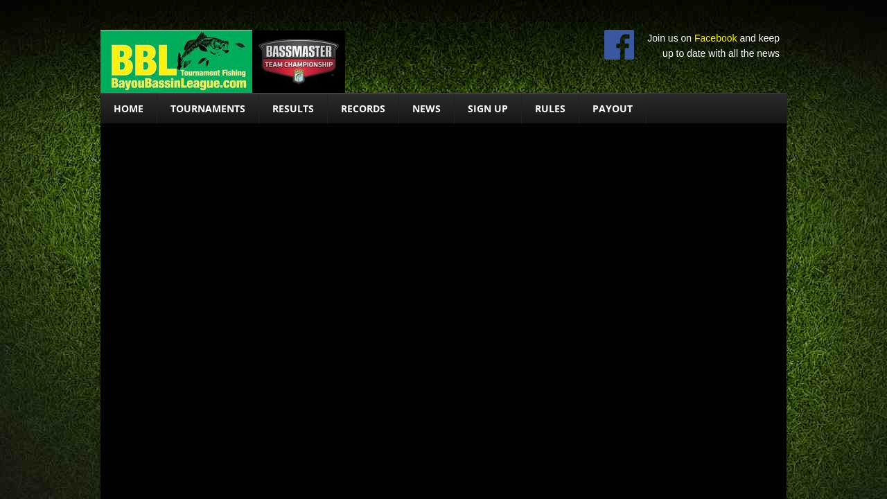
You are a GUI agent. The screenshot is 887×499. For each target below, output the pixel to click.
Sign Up (488, 108)
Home (128, 108)
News (426, 108)
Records (363, 108)
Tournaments (207, 108)
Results (293, 108)
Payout (612, 108)
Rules (550, 108)
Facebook (715, 38)
